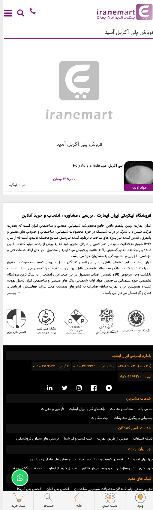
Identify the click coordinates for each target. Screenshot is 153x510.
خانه (76, 500)
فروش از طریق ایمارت (109, 438)
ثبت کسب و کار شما (75, 438)
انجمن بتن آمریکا (26, 489)
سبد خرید (15, 500)
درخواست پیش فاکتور (94, 468)
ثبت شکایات (97, 418)
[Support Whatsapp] (17, 478)
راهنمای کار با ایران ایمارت (84, 409)
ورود (138, 500)
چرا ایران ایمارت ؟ (137, 459)
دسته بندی (107, 500)
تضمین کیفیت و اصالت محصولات (96, 459)
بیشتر (9, 293)
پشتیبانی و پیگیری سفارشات (130, 418)
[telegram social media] (106, 388)
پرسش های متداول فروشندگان (35, 438)
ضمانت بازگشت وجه (24, 468)
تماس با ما (142, 409)
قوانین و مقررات (49, 409)
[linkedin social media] (47, 388)
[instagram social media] (76, 388)
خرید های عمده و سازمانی (132, 468)
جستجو (46, 500)
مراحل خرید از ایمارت (59, 468)
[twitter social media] (62, 388)
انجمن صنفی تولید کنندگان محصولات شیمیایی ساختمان (110, 489)
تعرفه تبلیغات (140, 438)
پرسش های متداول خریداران (47, 459)
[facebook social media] (91, 388)
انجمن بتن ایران (55, 489)
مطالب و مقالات (118, 409)
